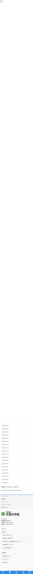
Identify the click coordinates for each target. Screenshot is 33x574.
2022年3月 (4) (5, 435)
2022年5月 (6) (5, 428)
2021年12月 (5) (5, 444)
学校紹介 (4, 532)
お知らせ (4, 528)
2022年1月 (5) (5, 441)
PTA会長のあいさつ (6, 556)
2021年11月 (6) (5, 448)
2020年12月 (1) (5, 479)
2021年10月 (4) (5, 451)
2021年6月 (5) (5, 463)
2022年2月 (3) (5, 438)
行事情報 (4, 553)
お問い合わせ (4, 507)
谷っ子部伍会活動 (7, 547)
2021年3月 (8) (5, 473)
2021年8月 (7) (5, 457)
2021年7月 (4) (5, 460)
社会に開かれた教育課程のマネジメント (12, 541)
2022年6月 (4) (5, 425)
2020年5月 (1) (5, 482)
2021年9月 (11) (5, 454)
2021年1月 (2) (5, 476)
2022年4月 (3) (5, 432)
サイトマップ (4, 502)
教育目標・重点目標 (7, 538)
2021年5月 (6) (5, 467)
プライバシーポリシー (6, 504)
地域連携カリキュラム (8, 544)
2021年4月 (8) (5, 470)
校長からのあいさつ (7, 535)
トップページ (4, 496)
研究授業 (3, 499)
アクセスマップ (5, 559)
